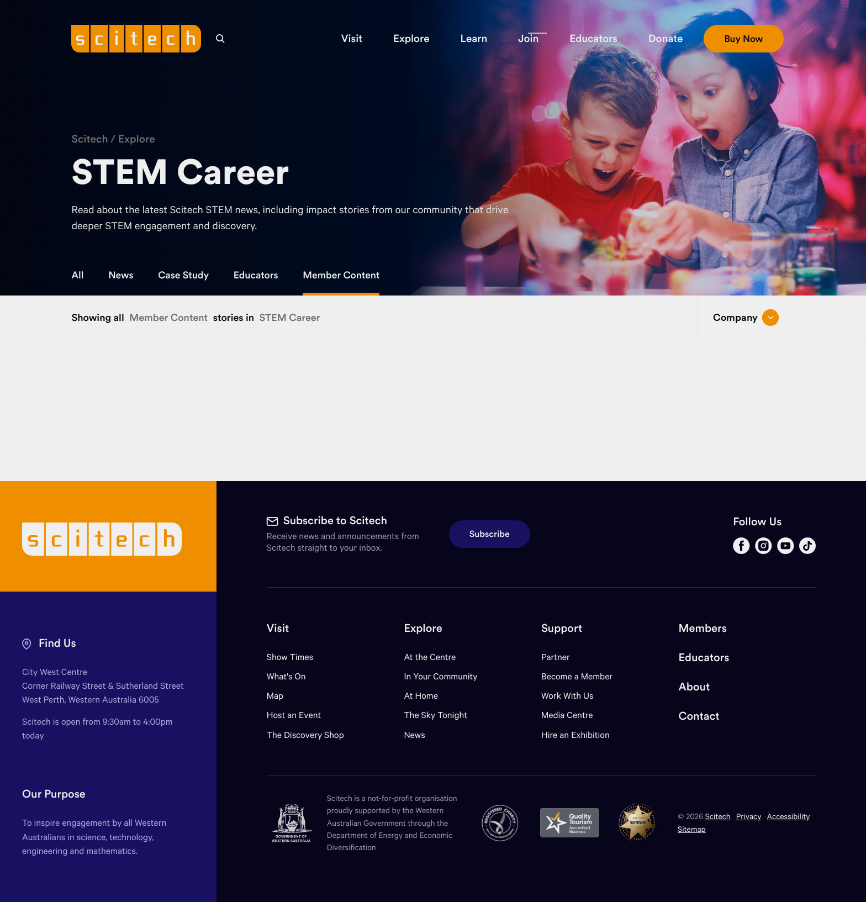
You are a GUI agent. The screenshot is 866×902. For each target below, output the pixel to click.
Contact (699, 716)
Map (282, 696)
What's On (286, 676)
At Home (421, 695)
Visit (278, 628)
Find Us (57, 643)
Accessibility (788, 816)
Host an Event (294, 715)
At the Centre (430, 657)
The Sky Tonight (435, 715)
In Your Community (440, 676)
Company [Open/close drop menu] (746, 317)
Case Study (183, 274)
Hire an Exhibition (575, 735)
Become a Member (576, 676)
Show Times (290, 657)
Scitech (89, 139)
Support (561, 628)
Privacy (749, 816)
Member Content (341, 274)
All (77, 274)
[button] (352, 38)
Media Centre (567, 715)
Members (703, 628)
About (694, 687)
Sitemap (692, 829)
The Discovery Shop (305, 735)
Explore (136, 139)
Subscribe (489, 534)
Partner (555, 657)
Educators (256, 274)
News (120, 274)
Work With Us (567, 695)
